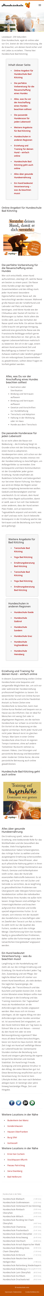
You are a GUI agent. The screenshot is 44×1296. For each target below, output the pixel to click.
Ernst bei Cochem (16, 1154)
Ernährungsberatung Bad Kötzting (24, 564)
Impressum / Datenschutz (13, 1292)
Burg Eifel (12, 1137)
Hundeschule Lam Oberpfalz (22, 1272)
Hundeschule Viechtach (22, 1241)
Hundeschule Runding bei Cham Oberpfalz (22, 1222)
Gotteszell (12, 1143)
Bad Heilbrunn (14, 1176)
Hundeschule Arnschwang (22, 1237)
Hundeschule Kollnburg (18, 1269)
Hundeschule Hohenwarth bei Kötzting (22, 1206)
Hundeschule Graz (23, 636)
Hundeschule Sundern (20, 629)
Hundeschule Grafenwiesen (22, 1202)
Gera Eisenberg (14, 1171)
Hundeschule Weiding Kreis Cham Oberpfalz (22, 1250)
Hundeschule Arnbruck (22, 1255)
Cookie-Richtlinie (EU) (32, 1292)
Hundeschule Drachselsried (22, 1279)
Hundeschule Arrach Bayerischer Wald (22, 1244)
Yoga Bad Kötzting (23, 557)
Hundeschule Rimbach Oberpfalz (22, 1211)
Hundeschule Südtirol (20, 620)
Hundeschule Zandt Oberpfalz (22, 1234)
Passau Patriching (16, 1165)
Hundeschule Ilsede (24, 612)
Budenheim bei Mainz (17, 1120)
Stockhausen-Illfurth (17, 1159)
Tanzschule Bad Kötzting (22, 550)
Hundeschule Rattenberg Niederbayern (22, 1265)
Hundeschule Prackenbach (22, 1230)
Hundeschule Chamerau (22, 1227)
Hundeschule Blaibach (22, 1199)
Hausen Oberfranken (17, 1131)
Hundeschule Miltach (22, 1216)
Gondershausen (15, 1126)
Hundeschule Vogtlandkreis (21, 643)
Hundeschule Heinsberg (20, 652)
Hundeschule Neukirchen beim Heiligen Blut (22, 1260)
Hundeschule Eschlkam (22, 1276)
